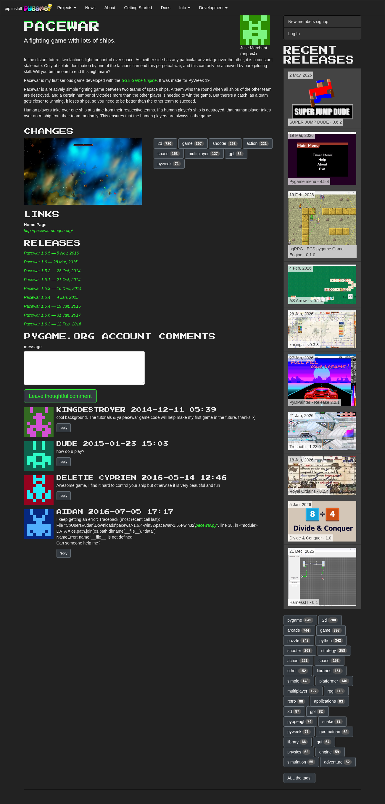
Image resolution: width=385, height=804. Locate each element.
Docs (165, 7)
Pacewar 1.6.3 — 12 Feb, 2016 (52, 324)
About (109, 7)
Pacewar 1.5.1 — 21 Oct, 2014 (52, 279)
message (33, 346)
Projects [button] (66, 7)
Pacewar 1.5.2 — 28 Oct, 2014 (52, 270)
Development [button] (213, 7)
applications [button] (329, 701)
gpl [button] (236, 153)
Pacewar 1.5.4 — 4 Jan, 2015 (51, 297)
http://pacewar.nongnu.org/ (48, 230)
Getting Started (138, 7)
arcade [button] (299, 630)
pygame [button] (300, 620)
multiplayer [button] (204, 153)
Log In (294, 33)
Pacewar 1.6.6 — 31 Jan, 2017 (52, 315)
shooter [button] (225, 143)
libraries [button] (330, 671)
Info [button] (184, 7)
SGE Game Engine (139, 80)
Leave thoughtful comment (60, 396)
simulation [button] (301, 762)
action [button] (258, 143)
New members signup (308, 21)
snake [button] (332, 721)
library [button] (297, 742)
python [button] (331, 640)
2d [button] (165, 143)
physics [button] (298, 752)
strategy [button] (334, 650)
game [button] (193, 143)
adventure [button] (338, 762)
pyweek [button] (169, 163)
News (90, 7)
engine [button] (330, 752)
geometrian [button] (334, 732)
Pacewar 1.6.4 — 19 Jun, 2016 (52, 306)
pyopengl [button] (300, 721)
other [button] (297, 671)
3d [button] (294, 711)
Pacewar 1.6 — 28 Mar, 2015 (51, 262)
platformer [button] (334, 681)
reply (63, 428)
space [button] (168, 153)
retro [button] (296, 701)
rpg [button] (336, 691)
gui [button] (324, 742)
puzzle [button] (298, 640)
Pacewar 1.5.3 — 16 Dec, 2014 (53, 288)
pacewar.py (206, 525)
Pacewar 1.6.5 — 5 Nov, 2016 (51, 253)
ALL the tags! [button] (299, 778)
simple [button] (298, 681)
